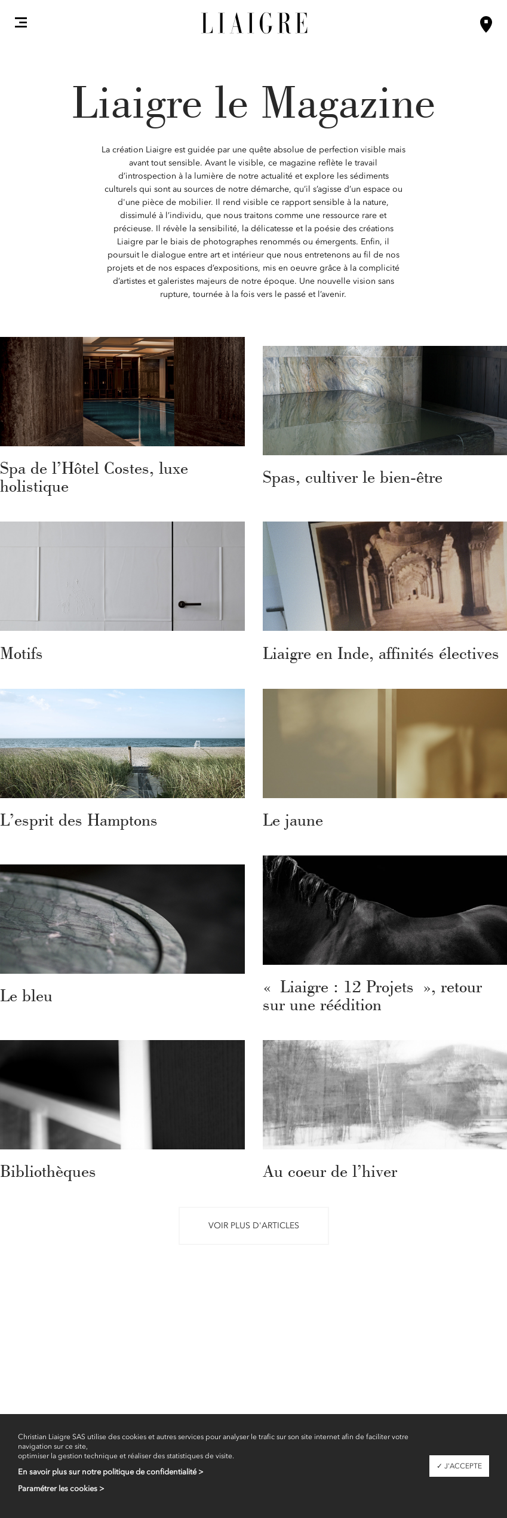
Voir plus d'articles (253, 1225)
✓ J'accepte (459, 1466)
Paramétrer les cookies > (61, 1488)
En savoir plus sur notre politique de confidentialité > (111, 1471)
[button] (21, 22)
